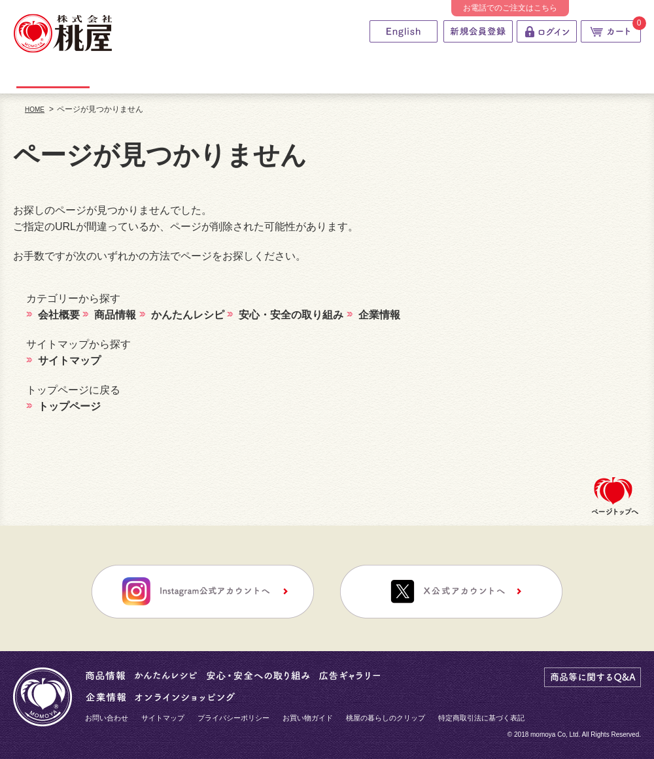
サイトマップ (162, 718)
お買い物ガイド (308, 718)
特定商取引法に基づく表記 (481, 718)
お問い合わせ (106, 718)
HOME (34, 109)
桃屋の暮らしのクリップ (385, 718)
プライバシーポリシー (233, 718)
